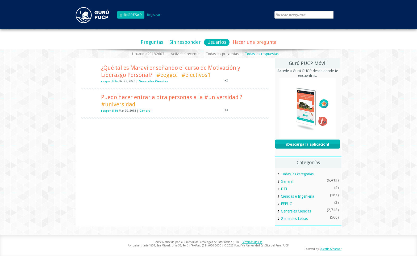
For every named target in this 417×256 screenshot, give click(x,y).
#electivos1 (196, 75)
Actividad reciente (185, 54)
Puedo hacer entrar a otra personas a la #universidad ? (171, 97)
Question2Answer (330, 249)
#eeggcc (166, 75)
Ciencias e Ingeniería (297, 196)
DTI (284, 189)
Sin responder (185, 42)
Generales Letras (294, 218)
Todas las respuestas (261, 54)
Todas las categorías (297, 174)
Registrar (153, 15)
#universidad (118, 104)
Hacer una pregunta (254, 42)
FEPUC (286, 204)
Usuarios (216, 42)
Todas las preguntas (222, 54)
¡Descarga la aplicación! (307, 144)
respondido (109, 81)
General (145, 110)
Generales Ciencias (153, 81)
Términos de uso (252, 242)
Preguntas (152, 42)
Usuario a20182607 (148, 54)
